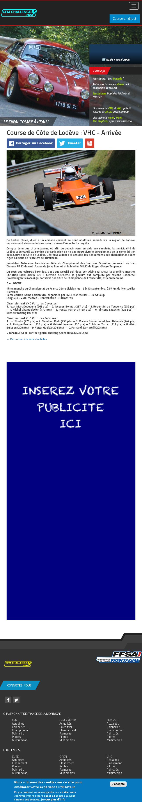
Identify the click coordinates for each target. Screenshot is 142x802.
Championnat (20, 730)
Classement (19, 763)
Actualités (18, 723)
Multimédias (19, 740)
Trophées (103, 121)
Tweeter (70, 143)
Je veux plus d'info (53, 799)
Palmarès (18, 733)
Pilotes (16, 736)
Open (111, 117)
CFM (110, 108)
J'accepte (118, 784)
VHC (118, 108)
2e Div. (108, 112)
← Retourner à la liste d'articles (27, 339)
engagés (117, 78)
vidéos (120, 84)
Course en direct (125, 18)
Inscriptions (99, 93)
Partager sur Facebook (31, 143)
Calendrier (18, 727)
